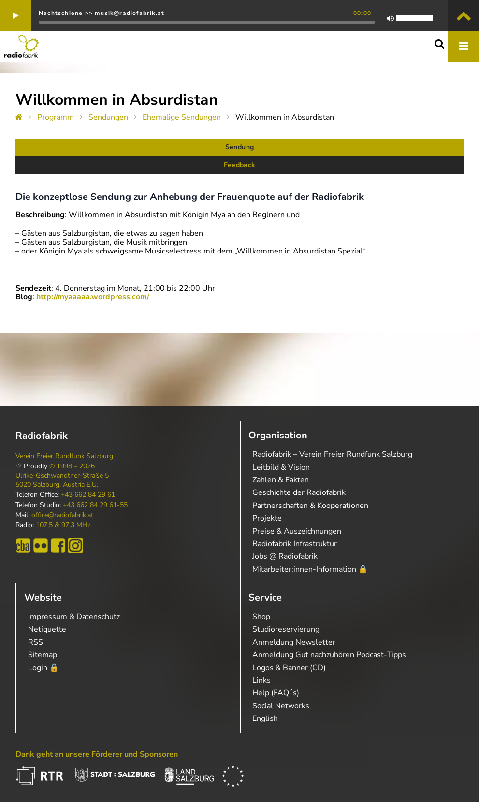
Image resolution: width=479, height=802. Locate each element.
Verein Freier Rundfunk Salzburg (64, 456)
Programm (55, 117)
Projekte (267, 518)
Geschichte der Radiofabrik (299, 492)
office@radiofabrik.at (62, 515)
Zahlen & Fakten (280, 480)
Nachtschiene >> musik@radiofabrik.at (101, 13)
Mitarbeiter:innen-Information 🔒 (310, 569)
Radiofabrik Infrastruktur (294, 543)
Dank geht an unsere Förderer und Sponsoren (96, 754)
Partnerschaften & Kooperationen (310, 505)
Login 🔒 (43, 667)
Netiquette (47, 629)
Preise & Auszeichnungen (296, 531)
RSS (35, 642)
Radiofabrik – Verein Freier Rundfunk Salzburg (332, 454)
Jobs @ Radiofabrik (285, 556)
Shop (261, 616)
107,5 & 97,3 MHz (63, 525)
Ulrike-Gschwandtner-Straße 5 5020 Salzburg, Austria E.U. (62, 480)
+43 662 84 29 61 (88, 495)
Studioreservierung (285, 629)
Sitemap (42, 654)
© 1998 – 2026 (72, 466)
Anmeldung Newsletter (293, 642)
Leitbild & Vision (281, 467)
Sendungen (108, 117)
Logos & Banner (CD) (289, 667)
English (265, 718)
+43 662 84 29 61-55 (95, 505)
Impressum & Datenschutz (74, 616)
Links (261, 680)
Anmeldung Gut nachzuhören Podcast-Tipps (329, 654)
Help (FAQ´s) (275, 693)
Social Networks (280, 706)
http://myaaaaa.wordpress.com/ (92, 297)
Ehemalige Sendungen (182, 117)
